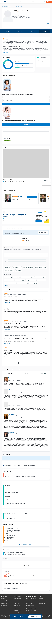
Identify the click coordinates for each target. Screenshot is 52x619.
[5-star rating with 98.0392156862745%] (26, 254)
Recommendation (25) (40, 277)
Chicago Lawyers (16, 602)
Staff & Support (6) (33, 283)
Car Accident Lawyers (30, 607)
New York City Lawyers (17, 598)
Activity (44, 31)
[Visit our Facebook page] (39, 616)
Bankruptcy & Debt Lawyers (31, 598)
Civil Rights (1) (18, 270)
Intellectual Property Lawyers (31, 610)
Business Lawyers (29, 600)
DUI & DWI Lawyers (29, 603)
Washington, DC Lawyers (18, 605)
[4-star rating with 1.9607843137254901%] (26, 256)
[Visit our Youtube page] (49, 616)
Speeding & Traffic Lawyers (30, 612)
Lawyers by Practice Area (21, 1)
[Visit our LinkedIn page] (46, 616)
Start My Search (26, 104)
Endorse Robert (43, 373)
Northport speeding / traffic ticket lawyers (11, 588)
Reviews (20, 31)
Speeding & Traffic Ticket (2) (40, 267)
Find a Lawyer (3, 598)
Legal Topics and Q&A (31, 1)
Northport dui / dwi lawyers (38, 586)
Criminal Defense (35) (17, 267)
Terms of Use (3, 615)
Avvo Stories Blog (4, 605)
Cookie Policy (14, 615)
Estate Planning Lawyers (30, 605)
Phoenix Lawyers (16, 608)
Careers (40, 600)
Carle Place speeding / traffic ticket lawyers (26, 586)
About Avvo (41, 598)
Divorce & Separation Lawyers (31, 608)
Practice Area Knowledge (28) (28, 277)
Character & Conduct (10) (10, 283)
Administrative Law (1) (9, 270)
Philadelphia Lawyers (17, 607)
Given (26, 373)
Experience (32, 31)
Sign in (49, 1)
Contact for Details (43, 65)
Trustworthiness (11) (41, 280)
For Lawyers (3, 607)
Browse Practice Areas (4, 603)
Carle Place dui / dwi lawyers (8, 586)
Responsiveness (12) (31, 280)
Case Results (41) (8, 277)
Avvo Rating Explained (42, 603)
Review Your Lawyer (4, 600)
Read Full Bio (6, 52)
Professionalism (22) (9, 280)
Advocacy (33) (17, 277)
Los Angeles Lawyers (17, 600)
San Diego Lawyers (17, 612)
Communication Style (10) (22, 283)
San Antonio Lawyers (17, 610)
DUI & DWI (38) (7, 267)
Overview (7, 31)
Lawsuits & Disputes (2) (28, 267)
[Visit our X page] (43, 616)
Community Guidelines (21, 615)
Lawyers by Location (11, 1)
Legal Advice (3, 602)
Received (11, 373)
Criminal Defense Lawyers (30, 602)
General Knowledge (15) (20, 280)
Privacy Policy (8, 615)
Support (40, 602)
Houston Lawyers (16, 603)
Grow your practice (42, 1)
